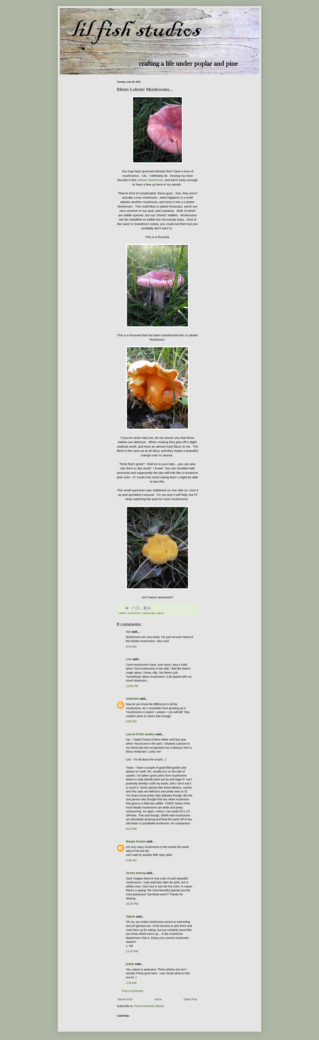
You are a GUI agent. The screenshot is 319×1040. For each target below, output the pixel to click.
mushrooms (134, 613)
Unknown (132, 698)
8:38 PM (131, 860)
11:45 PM (132, 951)
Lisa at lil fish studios (140, 734)
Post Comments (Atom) (149, 1006)
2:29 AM (131, 982)
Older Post (190, 999)
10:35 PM (132, 903)
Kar (128, 631)
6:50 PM (131, 721)
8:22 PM (131, 828)
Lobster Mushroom (150, 180)
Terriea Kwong (135, 873)
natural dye (148, 613)
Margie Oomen (136, 841)
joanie (130, 964)
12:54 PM (132, 686)
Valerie (130, 916)
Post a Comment (132, 991)
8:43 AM (131, 646)
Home (158, 999)
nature (160, 613)
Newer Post (125, 999)
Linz (129, 659)
